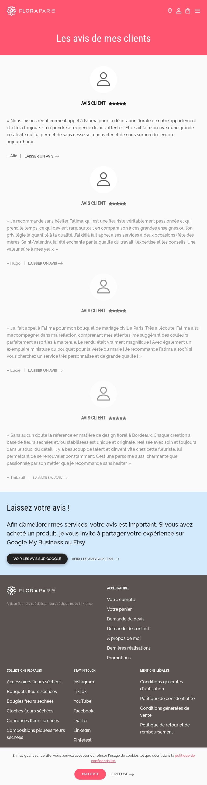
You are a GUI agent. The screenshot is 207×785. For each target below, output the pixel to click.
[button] (197, 11)
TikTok (80, 691)
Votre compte (121, 599)
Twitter (81, 720)
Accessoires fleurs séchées (34, 681)
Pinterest (83, 740)
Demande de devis (125, 619)
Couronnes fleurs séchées (33, 720)
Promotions (119, 657)
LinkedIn (82, 730)
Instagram (84, 681)
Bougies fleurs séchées (30, 701)
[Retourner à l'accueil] (31, 11)
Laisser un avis (39, 156)
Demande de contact (128, 628)
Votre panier (119, 609)
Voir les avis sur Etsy (92, 559)
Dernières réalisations (129, 648)
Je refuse (119, 774)
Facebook (84, 711)
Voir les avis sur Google (37, 559)
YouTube (82, 701)
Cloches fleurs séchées (30, 711)
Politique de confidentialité (167, 698)
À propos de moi (124, 638)
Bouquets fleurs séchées (32, 691)
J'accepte (90, 774)
